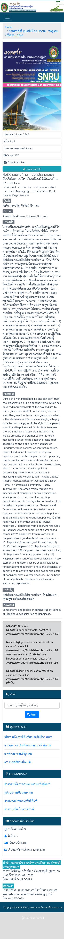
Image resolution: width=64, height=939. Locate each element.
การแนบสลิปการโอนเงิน (18, 762)
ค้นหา (32, 714)
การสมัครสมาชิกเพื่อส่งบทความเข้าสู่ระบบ (27, 745)
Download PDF (32, 168)
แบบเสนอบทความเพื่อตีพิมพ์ (20, 801)
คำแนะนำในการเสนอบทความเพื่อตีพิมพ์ (27, 784)
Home (8, 27)
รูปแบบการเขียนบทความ (18, 792)
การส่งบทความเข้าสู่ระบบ (18, 753)
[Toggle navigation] (7, 17)
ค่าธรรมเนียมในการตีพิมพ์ (19, 809)
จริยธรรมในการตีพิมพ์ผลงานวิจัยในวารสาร (28, 737)
